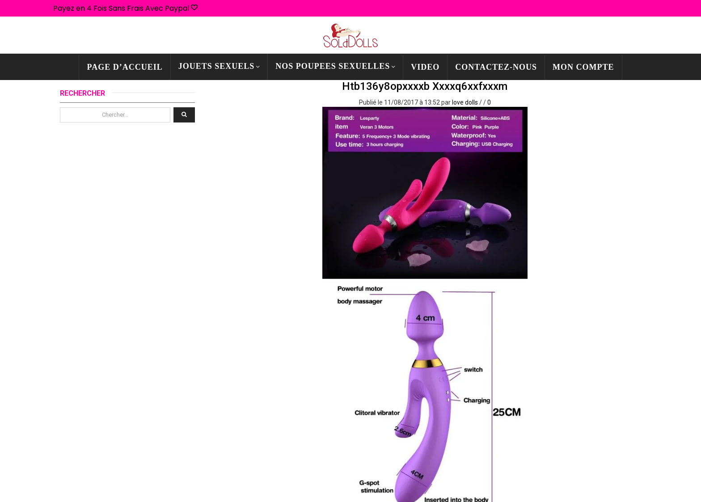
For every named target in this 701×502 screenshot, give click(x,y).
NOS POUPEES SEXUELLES (332, 66)
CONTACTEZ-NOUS (496, 67)
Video (425, 67)
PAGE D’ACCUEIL (124, 67)
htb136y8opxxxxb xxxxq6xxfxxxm (424, 86)
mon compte (583, 67)
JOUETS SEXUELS (216, 66)
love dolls (465, 102)
